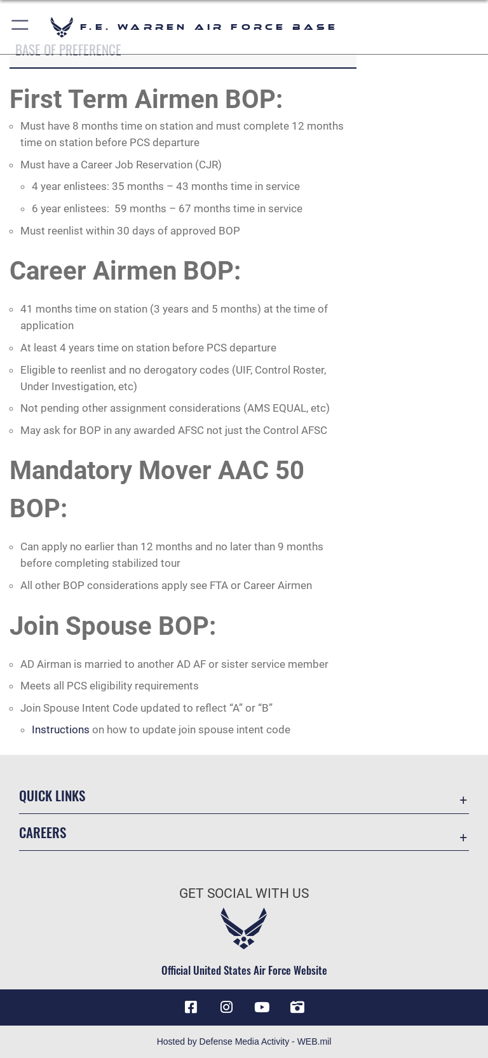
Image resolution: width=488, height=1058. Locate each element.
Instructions (61, 729)
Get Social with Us (244, 893)
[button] (20, 27)
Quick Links (52, 795)
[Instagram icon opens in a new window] (226, 1007)
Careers (42, 832)
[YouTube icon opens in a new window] (261, 1007)
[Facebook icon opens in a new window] (190, 1007)
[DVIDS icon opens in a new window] (297, 1007)
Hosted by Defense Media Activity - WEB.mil (244, 1041)
